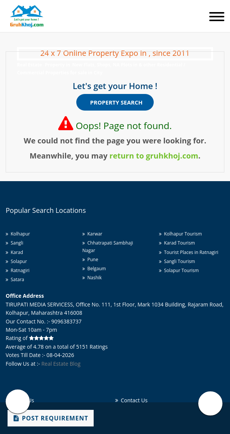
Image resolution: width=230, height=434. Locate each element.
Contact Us (131, 400)
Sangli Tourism (177, 261)
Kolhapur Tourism (180, 234)
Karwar (92, 234)
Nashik (92, 277)
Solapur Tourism (179, 270)
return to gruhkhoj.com (154, 156)
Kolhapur (18, 234)
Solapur (16, 261)
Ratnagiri (17, 270)
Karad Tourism (177, 243)
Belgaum (94, 268)
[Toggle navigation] (216, 17)
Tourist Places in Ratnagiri (188, 252)
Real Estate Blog (60, 363)
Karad (14, 252)
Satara (15, 279)
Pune (90, 259)
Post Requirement (50, 418)
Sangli (14, 243)
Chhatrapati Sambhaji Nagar (107, 246)
